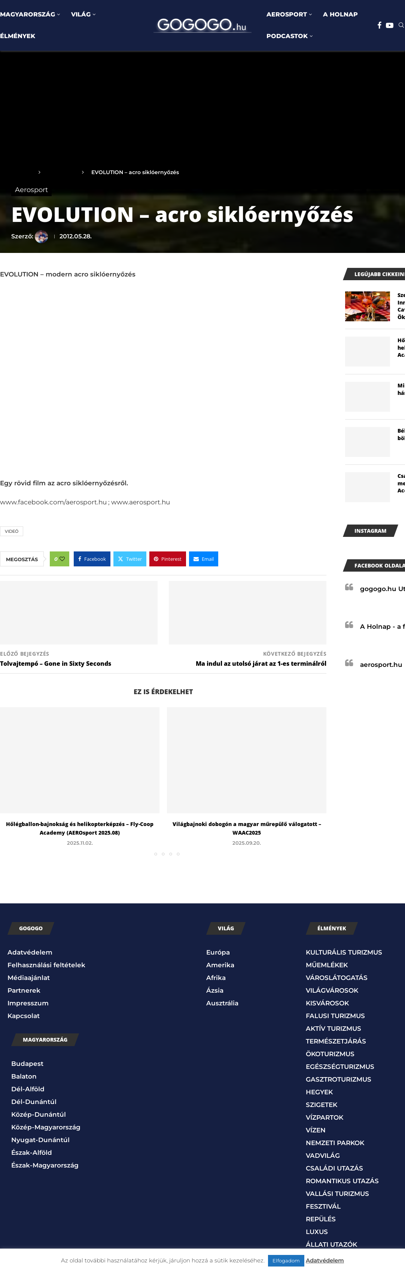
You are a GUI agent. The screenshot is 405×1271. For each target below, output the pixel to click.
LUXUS (317, 1232)
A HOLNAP (340, 14)
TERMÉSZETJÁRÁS (336, 1041)
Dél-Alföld (28, 1089)
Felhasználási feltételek (46, 965)
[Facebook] (379, 25)
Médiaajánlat (28, 977)
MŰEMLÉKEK (327, 965)
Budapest (27, 1063)
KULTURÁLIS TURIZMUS (344, 952)
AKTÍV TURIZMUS (333, 1028)
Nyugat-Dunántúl (40, 1140)
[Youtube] (390, 25)
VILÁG (81, 14)
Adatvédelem (29, 952)
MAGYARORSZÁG (27, 14)
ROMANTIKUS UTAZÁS (342, 1181)
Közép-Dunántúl (38, 1114)
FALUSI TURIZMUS (335, 1016)
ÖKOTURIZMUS (330, 1054)
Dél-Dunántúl (34, 1101)
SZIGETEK (321, 1104)
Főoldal (21, 172)
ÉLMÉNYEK (17, 36)
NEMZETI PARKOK (335, 1143)
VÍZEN (316, 1130)
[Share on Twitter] (129, 558)
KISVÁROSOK (327, 1003)
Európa (218, 952)
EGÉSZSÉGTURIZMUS (340, 1066)
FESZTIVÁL (323, 1206)
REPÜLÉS (321, 1219)
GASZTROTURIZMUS (338, 1079)
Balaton (24, 1076)
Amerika (220, 965)
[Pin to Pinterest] (167, 558)
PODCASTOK (287, 36)
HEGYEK (319, 1092)
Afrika (216, 977)
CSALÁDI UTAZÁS (334, 1168)
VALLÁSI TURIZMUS (337, 1193)
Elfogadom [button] (286, 1261)
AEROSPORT (287, 14)
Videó (11, 531)
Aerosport (61, 172)
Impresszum (28, 1003)
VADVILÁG (323, 1155)
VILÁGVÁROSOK (332, 990)
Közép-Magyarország (45, 1127)
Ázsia (214, 990)
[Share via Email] (203, 558)
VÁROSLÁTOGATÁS (337, 977)
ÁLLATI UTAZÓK (331, 1244)
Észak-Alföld (31, 1152)
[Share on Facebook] (92, 558)
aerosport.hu (381, 664)
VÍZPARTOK (324, 1117)
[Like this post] (62, 558)
